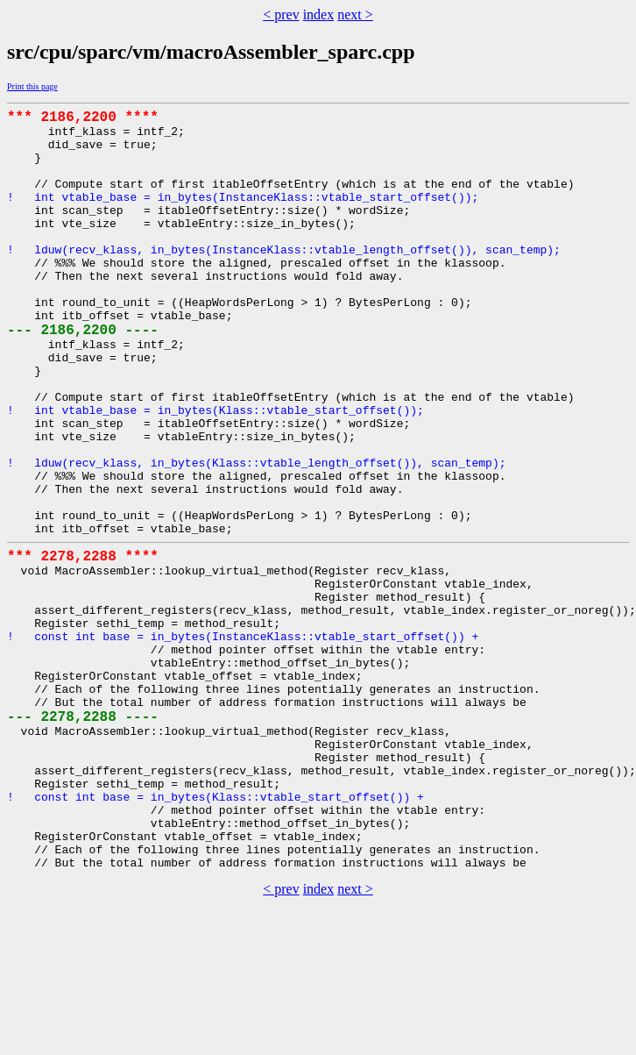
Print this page (32, 86)
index (319, 14)
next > (355, 14)
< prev (281, 14)
